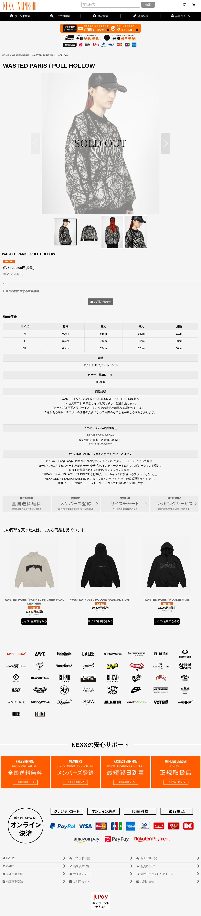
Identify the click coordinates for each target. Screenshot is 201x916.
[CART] (193, 5)
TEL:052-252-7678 (100, 444)
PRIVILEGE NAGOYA (100, 435)
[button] (100, 16)
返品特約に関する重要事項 (21, 291)
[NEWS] (184, 5)
